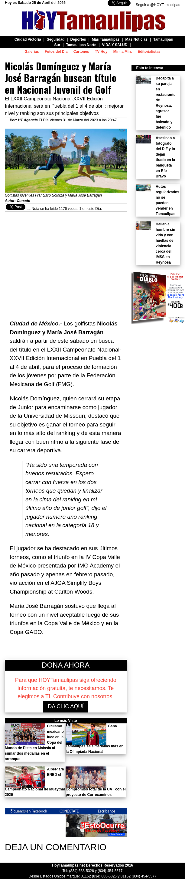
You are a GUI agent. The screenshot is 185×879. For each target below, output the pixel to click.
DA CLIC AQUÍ (65, 706)
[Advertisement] (66, 263)
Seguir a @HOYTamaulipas (158, 5)
